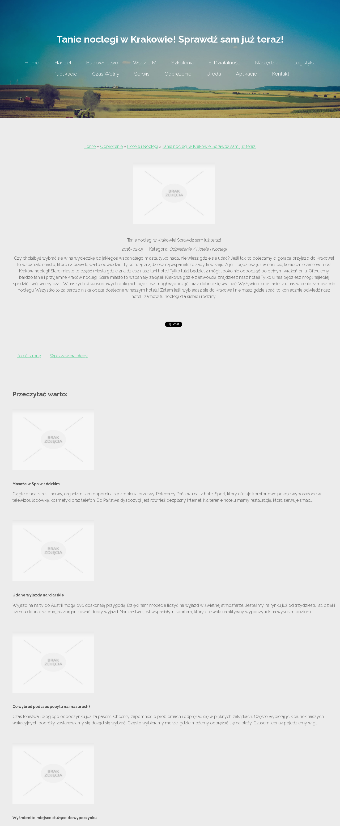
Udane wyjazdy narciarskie (38, 595)
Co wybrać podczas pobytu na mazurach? (51, 706)
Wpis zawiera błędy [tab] (69, 355)
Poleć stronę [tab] (29, 355)
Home (90, 146)
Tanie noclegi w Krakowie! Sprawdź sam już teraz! (209, 146)
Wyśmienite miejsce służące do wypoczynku (54, 818)
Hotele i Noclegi (142, 146)
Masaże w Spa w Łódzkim (36, 484)
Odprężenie (111, 146)
